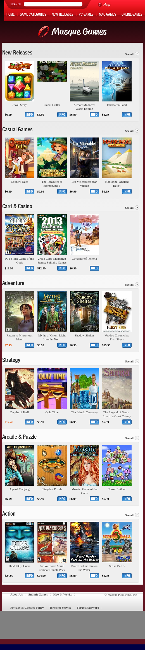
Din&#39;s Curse (19, 566)
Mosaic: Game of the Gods (85, 491)
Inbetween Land (117, 104)
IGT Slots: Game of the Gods (19, 260)
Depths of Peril (19, 412)
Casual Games (17, 130)
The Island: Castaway (84, 412)
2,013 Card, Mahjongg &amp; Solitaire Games (51, 260)
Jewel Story (19, 104)
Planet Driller (52, 104)
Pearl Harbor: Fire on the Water (84, 567)
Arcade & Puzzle (19, 437)
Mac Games (107, 15)
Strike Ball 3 (117, 566)
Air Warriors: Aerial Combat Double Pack (52, 567)
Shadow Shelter (84, 335)
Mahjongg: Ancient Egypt (117, 183)
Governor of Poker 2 (84, 258)
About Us (16, 594)
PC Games (86, 15)
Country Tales (19, 181)
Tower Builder (117, 489)
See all (129, 54)
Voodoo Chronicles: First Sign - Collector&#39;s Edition (116, 337)
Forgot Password (88, 607)
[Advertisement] (70, 625)
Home (10, 15)
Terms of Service (60, 607)
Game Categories (33, 15)
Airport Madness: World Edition (84, 106)
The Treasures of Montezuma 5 (52, 183)
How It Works (62, 594)
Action (9, 514)
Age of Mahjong (19, 489)
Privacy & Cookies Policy (27, 607)
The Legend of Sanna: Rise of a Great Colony (117, 414)
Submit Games (37, 594)
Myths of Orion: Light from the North (52, 337)
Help (106, 5)
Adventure (13, 284)
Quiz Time (52, 412)
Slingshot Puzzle (52, 489)
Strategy (11, 361)
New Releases (62, 15)
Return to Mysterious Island (19, 337)
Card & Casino (17, 207)
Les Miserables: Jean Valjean (84, 183)
